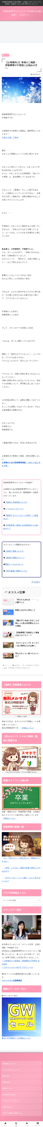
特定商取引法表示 (9, 1095)
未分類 (5, 55)
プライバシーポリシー (11, 1101)
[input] (21, 900)
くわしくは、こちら (10, 137)
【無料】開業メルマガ (14, 551)
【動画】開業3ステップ (15, 558)
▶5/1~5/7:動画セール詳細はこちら (16, 1038)
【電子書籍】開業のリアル (16, 571)
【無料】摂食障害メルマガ (16, 502)
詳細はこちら (27, 728)
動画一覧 (6, 1076)
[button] (39, 900)
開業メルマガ (7, 1088)
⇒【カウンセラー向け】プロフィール (17, 967)
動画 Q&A (6, 1082)
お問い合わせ (7, 1107)
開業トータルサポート (14, 564)
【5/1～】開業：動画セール (12, 1113)
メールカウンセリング (14, 509)
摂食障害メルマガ (9, 1064)
